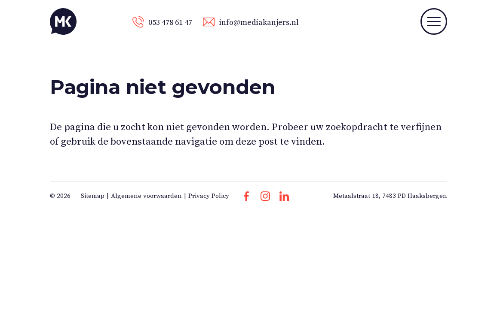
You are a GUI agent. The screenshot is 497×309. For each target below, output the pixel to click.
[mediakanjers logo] (63, 21)
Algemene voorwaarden (146, 196)
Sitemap (92, 196)
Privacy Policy (208, 196)
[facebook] (246, 196)
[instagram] (265, 196)
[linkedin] (284, 196)
